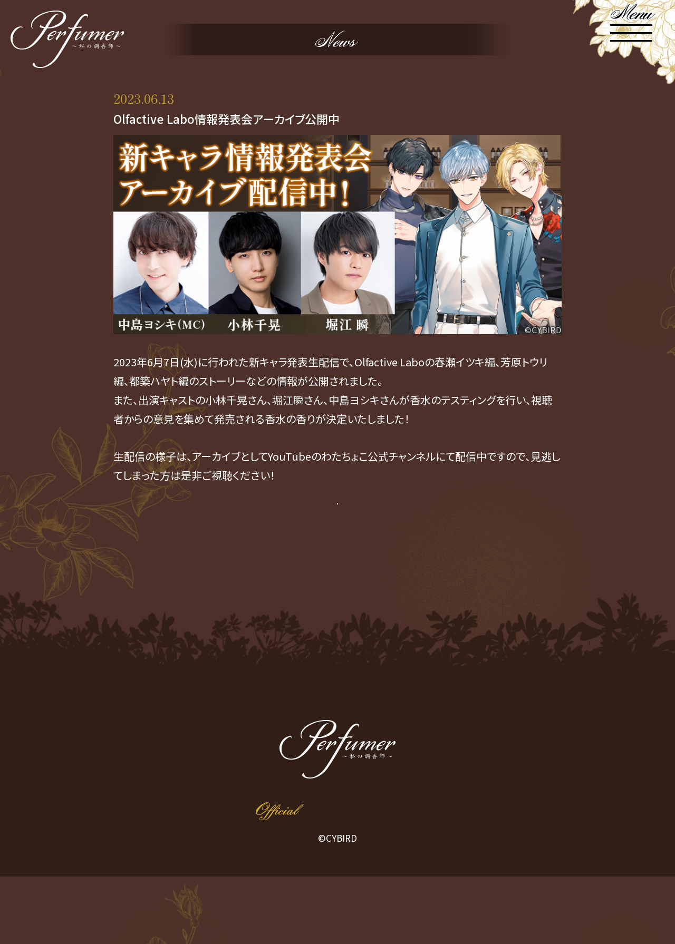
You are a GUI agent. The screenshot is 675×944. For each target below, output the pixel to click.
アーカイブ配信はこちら (337, 524)
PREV (250, 575)
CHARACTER (334, 745)
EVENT (534, 745)
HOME (141, 745)
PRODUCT (437, 745)
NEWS (233, 745)
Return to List (338, 575)
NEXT (425, 575)
